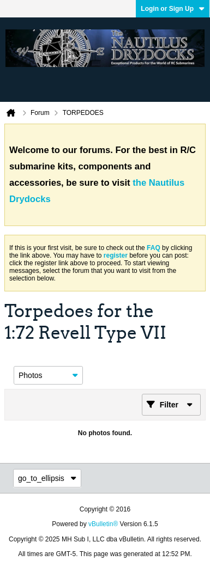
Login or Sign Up (173, 9)
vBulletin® (103, 524)
